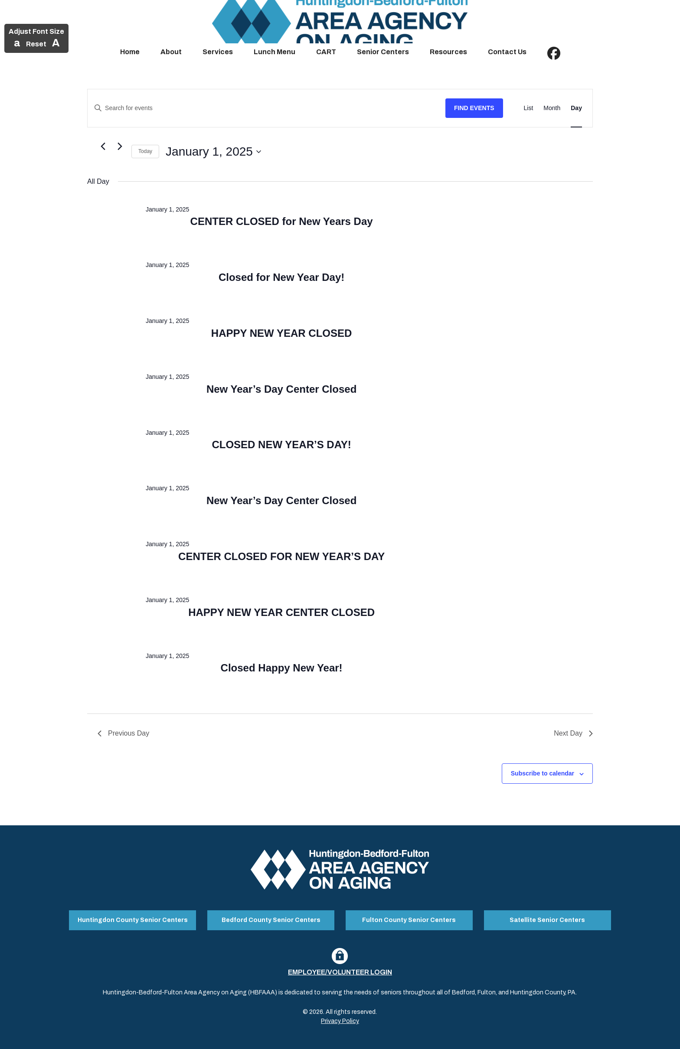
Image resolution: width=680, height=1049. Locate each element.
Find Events (474, 107)
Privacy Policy (340, 1020)
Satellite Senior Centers (547, 919)
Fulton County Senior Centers (409, 919)
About (171, 51)
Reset (36, 44)
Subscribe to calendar (542, 773)
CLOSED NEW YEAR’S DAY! (281, 444)
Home (130, 51)
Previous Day (123, 733)
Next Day (573, 733)
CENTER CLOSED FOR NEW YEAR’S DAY (281, 556)
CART (326, 51)
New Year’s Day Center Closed (281, 389)
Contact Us (507, 51)
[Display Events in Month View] (551, 108)
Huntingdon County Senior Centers (133, 919)
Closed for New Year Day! (281, 277)
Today (145, 151)
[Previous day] (103, 146)
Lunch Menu (274, 51)
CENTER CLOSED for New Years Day (281, 221)
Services (218, 51)
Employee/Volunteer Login (340, 971)
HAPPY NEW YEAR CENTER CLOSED (281, 612)
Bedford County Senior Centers (271, 919)
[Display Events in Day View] (576, 108)
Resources (448, 51)
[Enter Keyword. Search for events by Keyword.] (266, 108)
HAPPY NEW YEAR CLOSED (281, 333)
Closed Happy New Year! (282, 668)
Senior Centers (383, 51)
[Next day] (119, 146)
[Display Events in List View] (528, 108)
